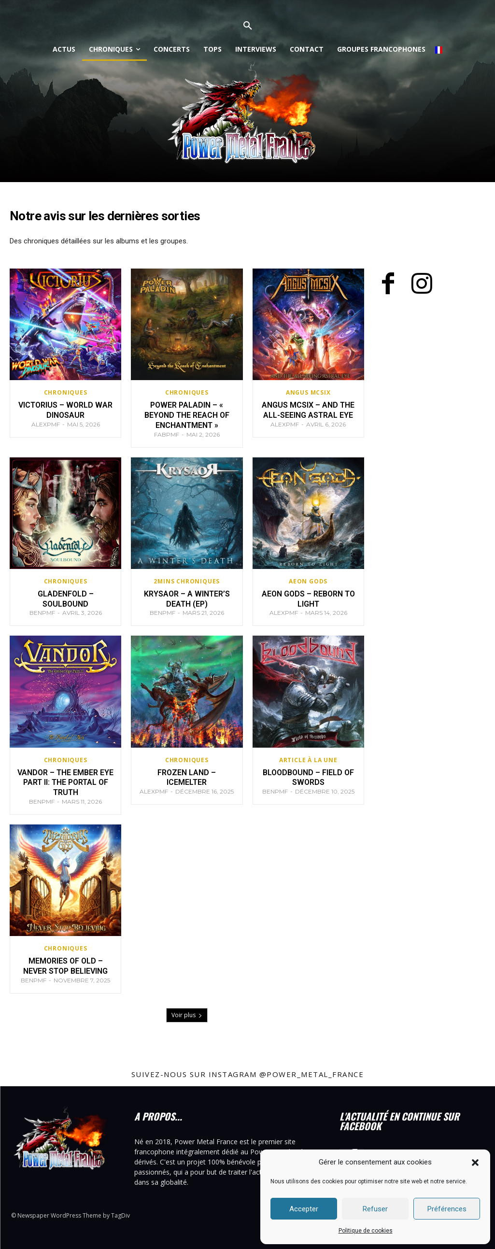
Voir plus (186, 1015)
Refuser (375, 1209)
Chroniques (65, 393)
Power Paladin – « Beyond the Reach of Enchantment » (186, 415)
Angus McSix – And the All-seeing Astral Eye (308, 410)
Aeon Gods (308, 581)
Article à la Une (308, 760)
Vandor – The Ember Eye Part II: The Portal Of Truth (65, 782)
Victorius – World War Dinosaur (65, 410)
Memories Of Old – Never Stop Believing (65, 966)
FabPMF (166, 434)
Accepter (303, 1209)
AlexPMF (45, 424)
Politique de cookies (366, 1230)
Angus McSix (308, 393)
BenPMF (42, 612)
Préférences (447, 1209)
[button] (475, 1162)
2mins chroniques (187, 581)
